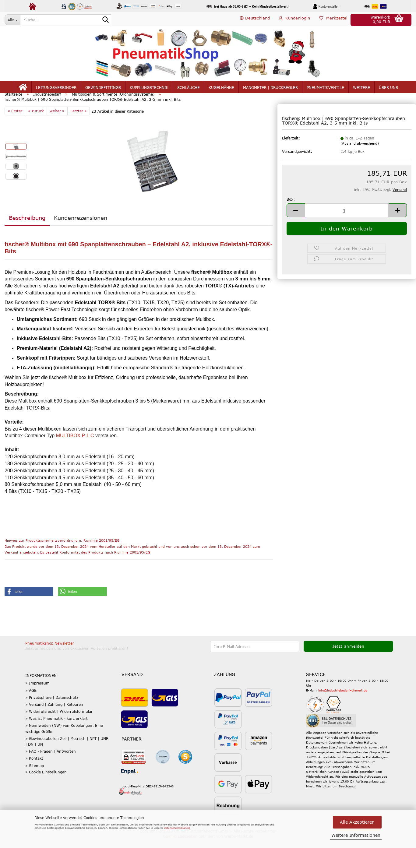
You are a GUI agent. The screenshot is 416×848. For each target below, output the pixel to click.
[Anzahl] (347, 219)
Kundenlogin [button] (294, 19)
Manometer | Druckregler (270, 89)
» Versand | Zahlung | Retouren (54, 713)
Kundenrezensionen (80, 226)
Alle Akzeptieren (357, 822)
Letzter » (78, 120)
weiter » (57, 120)
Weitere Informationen (355, 835)
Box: (291, 208)
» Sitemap (34, 774)
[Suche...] (12, 19)
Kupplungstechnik (149, 89)
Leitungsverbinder (56, 89)
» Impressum (37, 692)
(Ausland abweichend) (359, 152)
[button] (254, 19)
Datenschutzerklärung (177, 827)
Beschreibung (27, 226)
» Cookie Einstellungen (46, 781)
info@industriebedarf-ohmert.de (342, 699)
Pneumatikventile (325, 89)
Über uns (388, 89)
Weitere (361, 89)
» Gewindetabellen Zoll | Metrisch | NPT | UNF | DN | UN (66, 750)
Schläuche (188, 89)
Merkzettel (333, 19)
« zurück (36, 120)
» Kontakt (34, 767)
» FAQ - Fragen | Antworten (50, 760)
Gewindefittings (103, 89)
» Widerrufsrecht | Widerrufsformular (59, 720)
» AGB (31, 699)
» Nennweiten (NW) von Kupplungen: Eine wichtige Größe (64, 737)
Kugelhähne (221, 89)
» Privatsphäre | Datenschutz (51, 706)
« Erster (15, 120)
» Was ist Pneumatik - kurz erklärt (56, 727)
